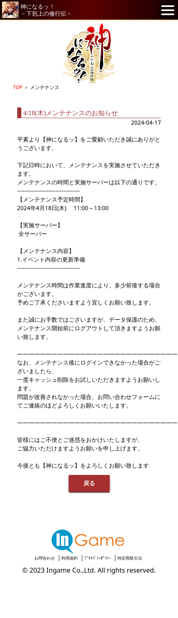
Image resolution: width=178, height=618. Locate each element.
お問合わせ (44, 558)
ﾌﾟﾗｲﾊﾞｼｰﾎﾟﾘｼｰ (97, 558)
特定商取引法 (129, 558)
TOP (18, 87)
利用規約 (69, 558)
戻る (89, 483)
